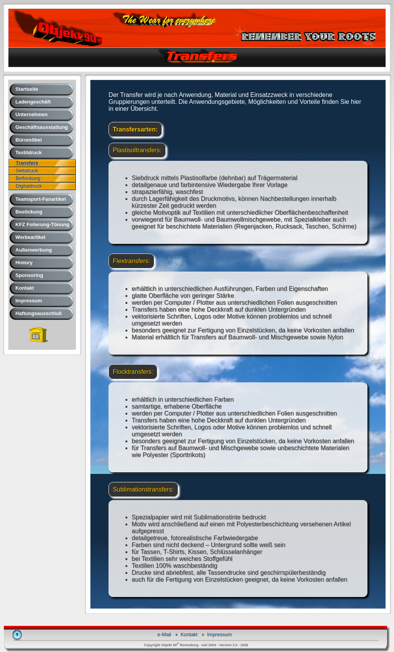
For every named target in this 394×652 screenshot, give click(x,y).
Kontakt (24, 288)
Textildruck (28, 152)
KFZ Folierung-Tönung (42, 224)
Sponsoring (29, 275)
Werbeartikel (30, 237)
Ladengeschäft (33, 102)
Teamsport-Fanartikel (40, 199)
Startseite (26, 89)
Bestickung (28, 212)
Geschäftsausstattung (41, 127)
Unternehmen (31, 114)
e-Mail (164, 634)
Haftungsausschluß (38, 313)
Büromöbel (28, 140)
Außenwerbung (33, 250)
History (24, 262)
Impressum (28, 300)
